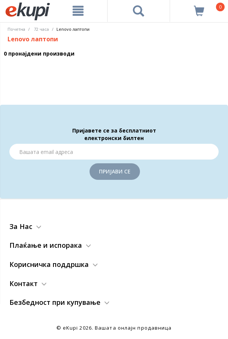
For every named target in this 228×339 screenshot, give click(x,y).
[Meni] (78, 11)
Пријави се (115, 171)
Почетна (16, 29)
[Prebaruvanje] (139, 11)
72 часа (41, 29)
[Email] (114, 152)
